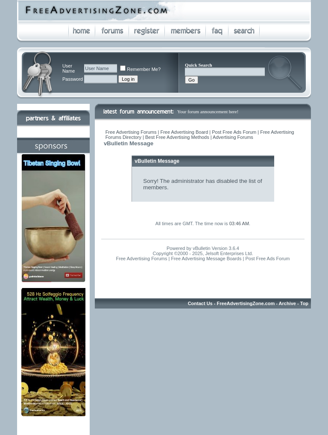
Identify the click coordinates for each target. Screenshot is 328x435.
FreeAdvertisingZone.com (246, 303)
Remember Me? (140, 69)
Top (304, 303)
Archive (287, 303)
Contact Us (200, 303)
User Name (68, 68)
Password (72, 79)
